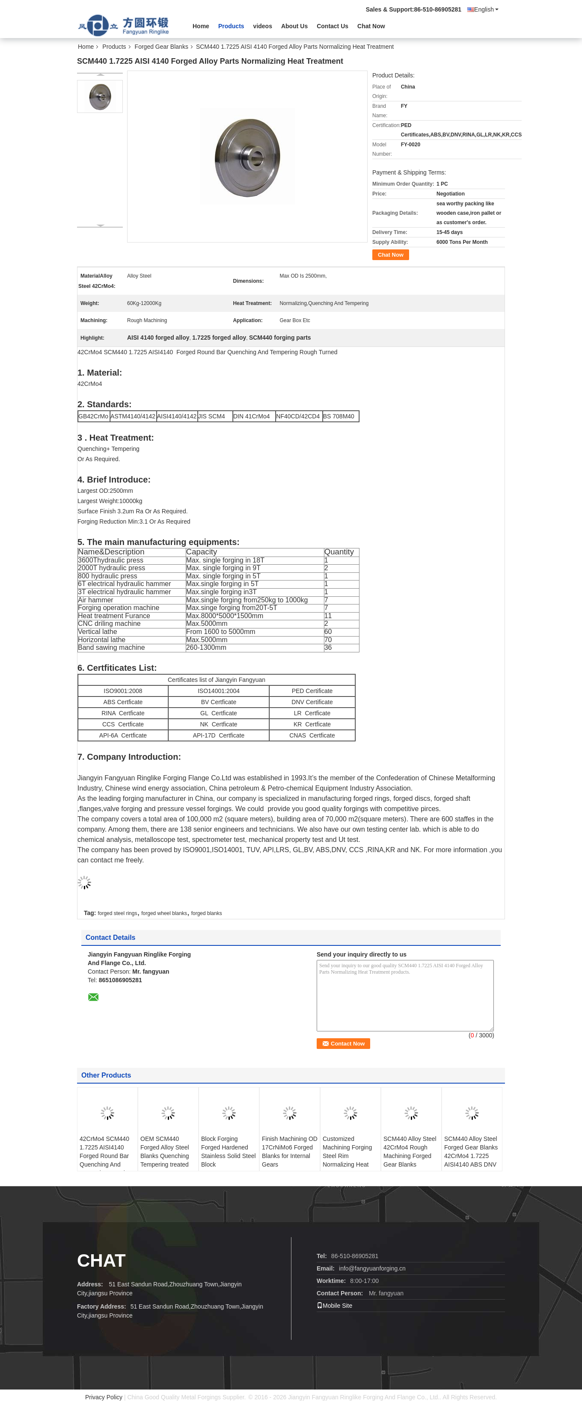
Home (201, 26)
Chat (101, 1260)
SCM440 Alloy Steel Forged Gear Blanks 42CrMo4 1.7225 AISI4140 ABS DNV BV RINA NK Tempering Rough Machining (471, 1164)
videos (262, 26)
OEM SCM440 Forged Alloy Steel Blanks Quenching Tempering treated (164, 1151)
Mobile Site (334, 1305)
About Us (294, 26)
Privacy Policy (103, 1397)
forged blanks (206, 913)
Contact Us (332, 26)
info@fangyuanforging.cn (372, 1268)
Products (231, 26)
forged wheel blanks (164, 913)
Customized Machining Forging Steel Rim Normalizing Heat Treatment (347, 1155)
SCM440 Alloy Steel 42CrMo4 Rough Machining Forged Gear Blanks (409, 1151)
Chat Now (371, 26)
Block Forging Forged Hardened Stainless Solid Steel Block (228, 1151)
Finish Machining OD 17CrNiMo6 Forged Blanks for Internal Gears (290, 1151)
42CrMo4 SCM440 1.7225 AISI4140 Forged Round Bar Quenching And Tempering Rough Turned (104, 1160)
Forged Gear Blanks (161, 47)
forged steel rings (117, 913)
